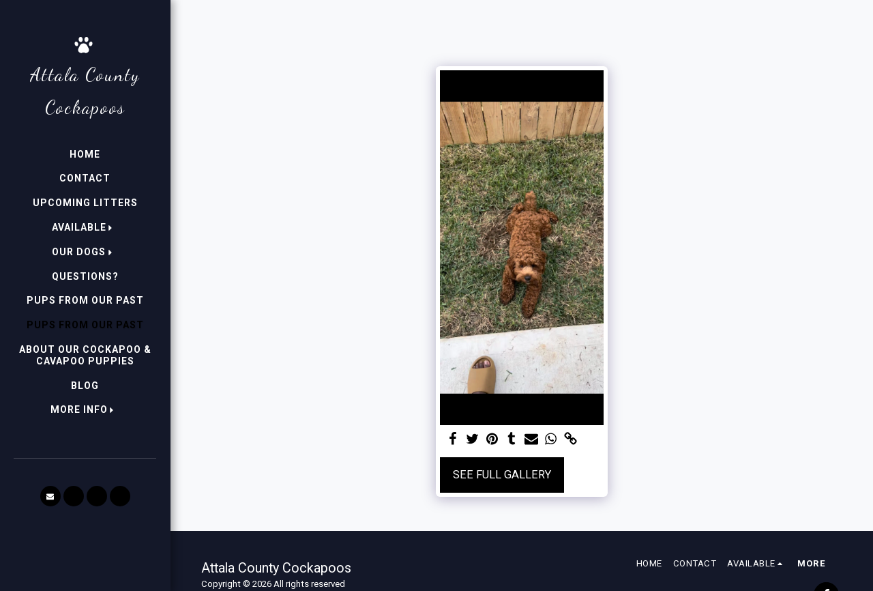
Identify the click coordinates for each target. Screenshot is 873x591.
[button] (85, 227)
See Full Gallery (502, 474)
